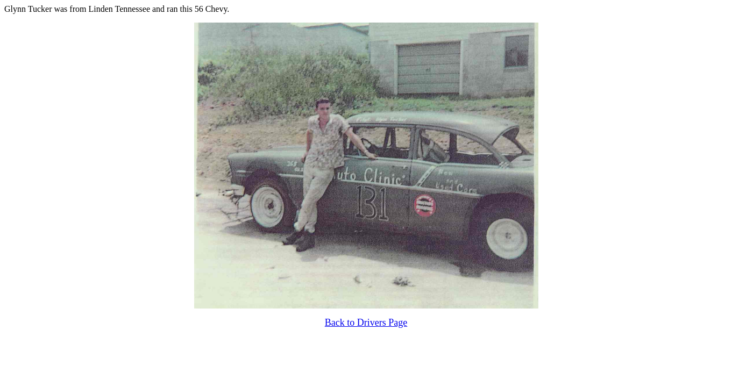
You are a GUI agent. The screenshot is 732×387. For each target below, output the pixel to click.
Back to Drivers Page (366, 322)
